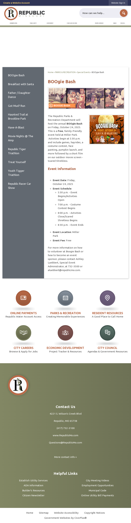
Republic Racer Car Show (19, 185)
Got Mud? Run (16, 105)
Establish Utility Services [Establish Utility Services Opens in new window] (33, 480)
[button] (124, 13)
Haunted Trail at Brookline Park (18, 116)
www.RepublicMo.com (65, 435)
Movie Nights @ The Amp (20, 138)
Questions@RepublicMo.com (65, 442)
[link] (118, 3)
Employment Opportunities (98, 485)
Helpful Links (66, 473)
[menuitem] (13, 23)
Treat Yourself (17, 162)
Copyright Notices (94, 512)
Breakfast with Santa (21, 84)
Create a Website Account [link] (16, 3)
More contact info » (65, 457)
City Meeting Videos (97, 480)
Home (50, 72)
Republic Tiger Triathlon (17, 151)
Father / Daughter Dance (19, 94)
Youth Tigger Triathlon (16, 172)
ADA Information (33, 485)
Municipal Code (97, 490)
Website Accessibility (66, 512)
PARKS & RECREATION (65, 72)
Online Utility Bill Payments (97, 495)
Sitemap (43, 512)
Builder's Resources (33, 490)
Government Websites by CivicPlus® (65, 517)
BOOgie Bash (16, 75)
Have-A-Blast (16, 127)
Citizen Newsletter (33, 495)
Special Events (83, 72)
